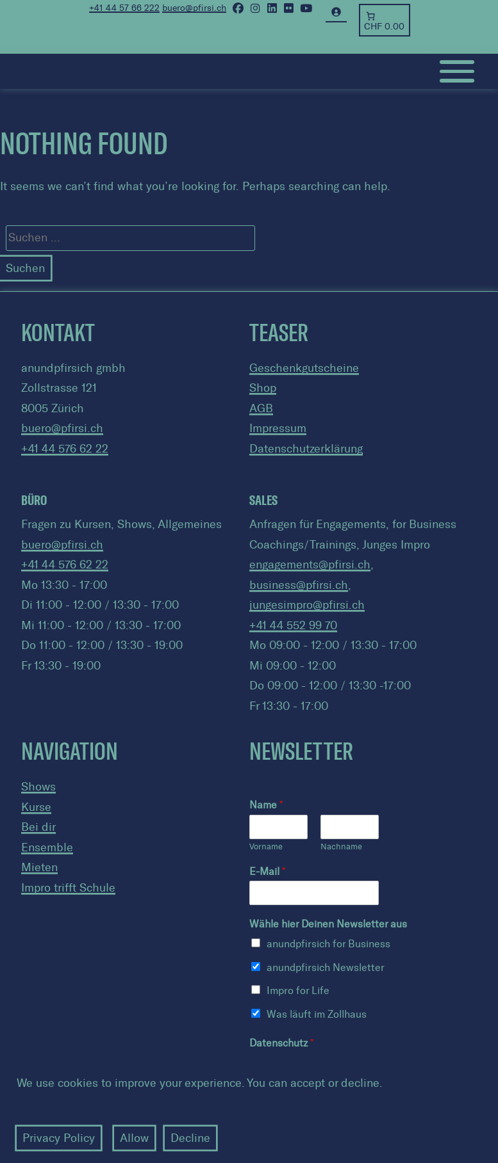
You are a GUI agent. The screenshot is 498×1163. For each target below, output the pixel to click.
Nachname (341, 846)
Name (266, 805)
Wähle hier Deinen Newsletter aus (328, 924)
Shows (38, 787)
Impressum (277, 428)
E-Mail (267, 871)
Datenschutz (281, 1043)
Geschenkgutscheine (304, 368)
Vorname (266, 846)
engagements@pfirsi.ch (309, 564)
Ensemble (47, 847)
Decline (190, 1138)
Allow (134, 1138)
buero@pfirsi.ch (62, 428)
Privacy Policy (58, 1138)
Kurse (36, 807)
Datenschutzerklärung (306, 449)
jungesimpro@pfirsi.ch (307, 605)
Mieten (39, 867)
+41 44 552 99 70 (293, 625)
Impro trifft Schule (68, 888)
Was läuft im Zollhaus (317, 1014)
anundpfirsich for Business (328, 944)
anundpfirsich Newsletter (326, 967)
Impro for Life (298, 990)
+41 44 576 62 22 (64, 449)
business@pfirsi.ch (298, 585)
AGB (261, 408)
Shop (262, 388)
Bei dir (38, 827)
